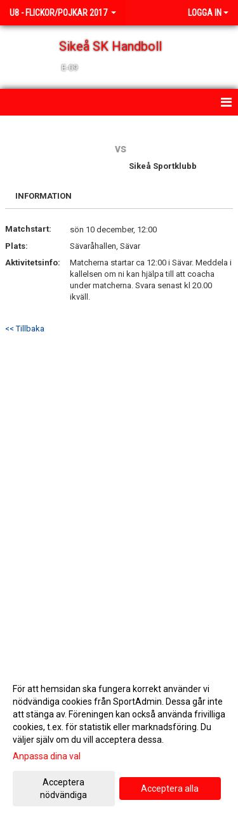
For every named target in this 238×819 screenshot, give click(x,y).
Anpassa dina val (47, 756)
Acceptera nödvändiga (63, 788)
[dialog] (119, 741)
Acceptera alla (170, 788)
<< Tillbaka (24, 328)
